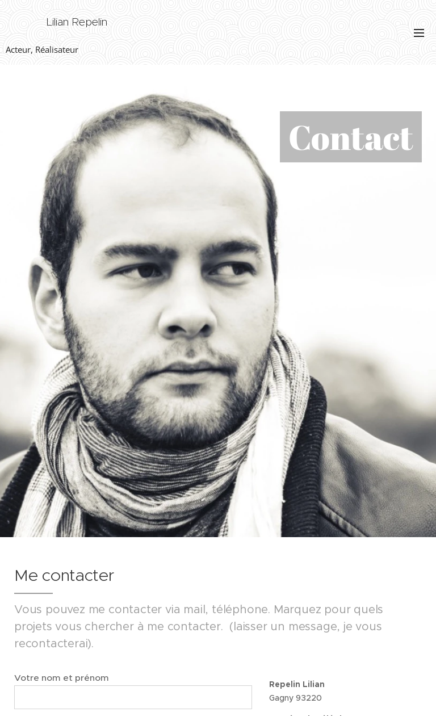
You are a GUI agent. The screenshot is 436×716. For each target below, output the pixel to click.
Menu (419, 33)
